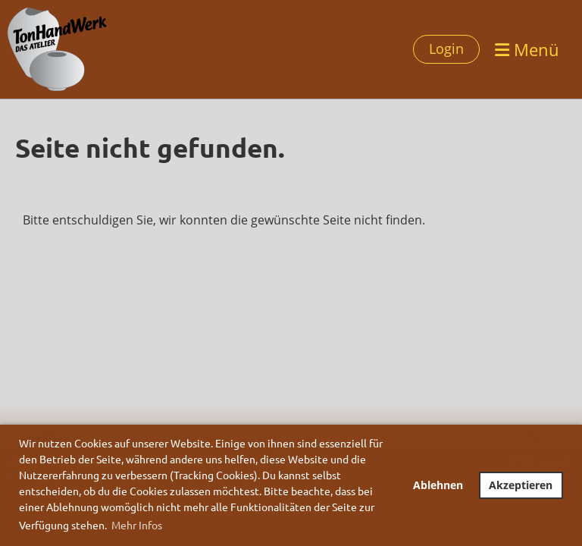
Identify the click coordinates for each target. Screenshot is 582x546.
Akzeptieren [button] (520, 485)
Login (446, 48)
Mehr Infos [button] (136, 525)
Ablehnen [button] (438, 485)
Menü (527, 49)
